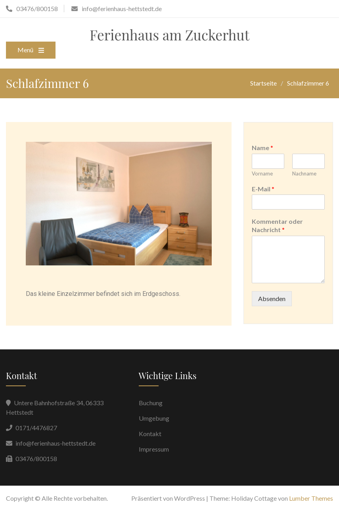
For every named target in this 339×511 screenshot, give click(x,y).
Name (262, 147)
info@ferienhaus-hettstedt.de (55, 443)
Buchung (151, 402)
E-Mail (263, 189)
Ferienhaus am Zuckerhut (169, 35)
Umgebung (154, 418)
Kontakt (150, 433)
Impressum (154, 449)
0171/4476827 (36, 427)
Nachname (304, 173)
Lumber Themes (311, 498)
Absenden (271, 298)
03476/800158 (36, 458)
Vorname (262, 173)
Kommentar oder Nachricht (277, 225)
